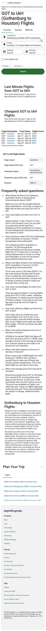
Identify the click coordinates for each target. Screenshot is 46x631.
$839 (34, 138)
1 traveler (6, 66)
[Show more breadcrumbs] (3, 2)
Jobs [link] (5, 524)
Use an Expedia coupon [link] (11, 599)
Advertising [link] (7, 536)
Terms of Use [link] (8, 561)
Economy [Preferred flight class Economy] (19, 66)
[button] (23, 466)
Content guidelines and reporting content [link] (17, 577)
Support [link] (6, 587)
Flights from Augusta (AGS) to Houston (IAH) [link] (21, 491)
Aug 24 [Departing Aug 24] (10, 53)
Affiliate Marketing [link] (10, 539)
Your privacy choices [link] (10, 573)
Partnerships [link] (8, 528)
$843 (34, 141)
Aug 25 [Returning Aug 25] (32, 53)
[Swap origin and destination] (41, 40)
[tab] (7, 30)
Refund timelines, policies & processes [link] (16, 595)
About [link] (6, 520)
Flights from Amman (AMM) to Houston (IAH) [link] (21, 496)
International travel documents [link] (14, 603)
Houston (10, 134)
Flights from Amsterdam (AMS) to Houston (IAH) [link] (22, 500)
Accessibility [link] (8, 569)
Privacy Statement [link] (10, 554)
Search (23, 71)
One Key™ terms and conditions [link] (14, 565)
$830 (34, 136)
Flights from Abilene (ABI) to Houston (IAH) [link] (20, 482)
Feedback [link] (7, 543)
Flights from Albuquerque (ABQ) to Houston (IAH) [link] (23, 486)
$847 (34, 143)
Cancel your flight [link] (9, 591)
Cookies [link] (6, 557)
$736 (34, 134)
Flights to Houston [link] (14, 3)
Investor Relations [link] (10, 532)
